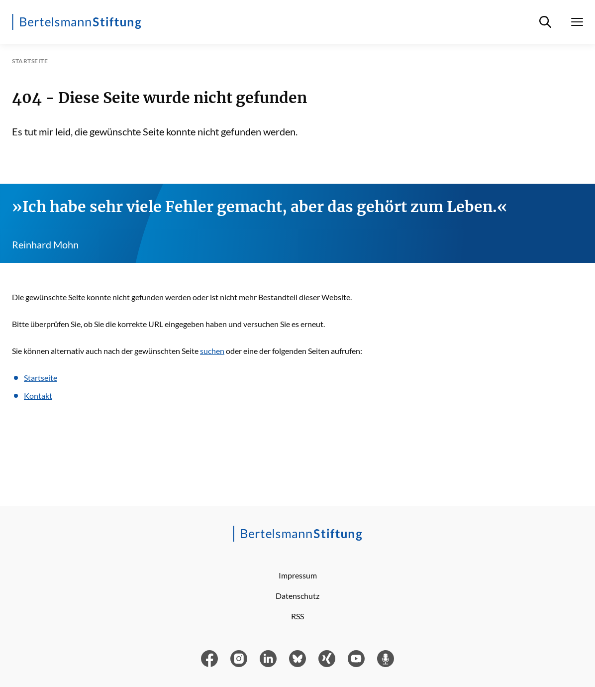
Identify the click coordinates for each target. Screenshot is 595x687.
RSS (297, 616)
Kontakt (38, 395)
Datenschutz (297, 595)
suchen (212, 350)
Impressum (298, 575)
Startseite (40, 377)
